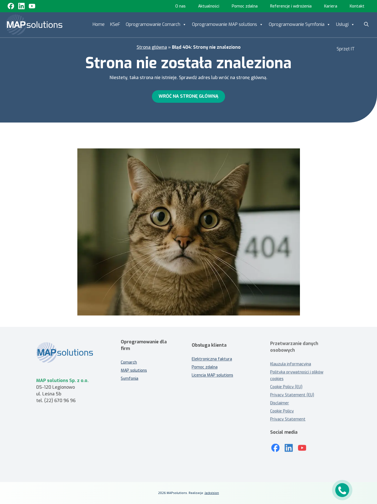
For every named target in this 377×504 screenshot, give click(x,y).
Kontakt (357, 6)
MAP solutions (134, 366)
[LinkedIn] (289, 444)
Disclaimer (279, 403)
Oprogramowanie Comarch (156, 24)
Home (99, 24)
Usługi (345, 24)
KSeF (115, 24)
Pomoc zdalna (245, 6)
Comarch (129, 358)
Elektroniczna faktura (212, 363)
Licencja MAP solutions (212, 379)
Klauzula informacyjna (290, 364)
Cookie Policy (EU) (286, 387)
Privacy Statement (287, 419)
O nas (180, 6)
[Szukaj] (366, 24)
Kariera (330, 6)
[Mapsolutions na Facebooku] (275, 444)
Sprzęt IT (346, 49)
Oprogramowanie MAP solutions (227, 24)
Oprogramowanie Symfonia (300, 24)
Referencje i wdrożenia (291, 6)
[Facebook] (11, 6)
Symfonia (129, 374)
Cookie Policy (282, 411)
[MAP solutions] (34, 24)
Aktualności (208, 6)
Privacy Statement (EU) (292, 395)
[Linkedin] (21, 6)
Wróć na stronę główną (188, 96)
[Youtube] (32, 6)
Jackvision (211, 493)
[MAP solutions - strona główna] (70, 356)
